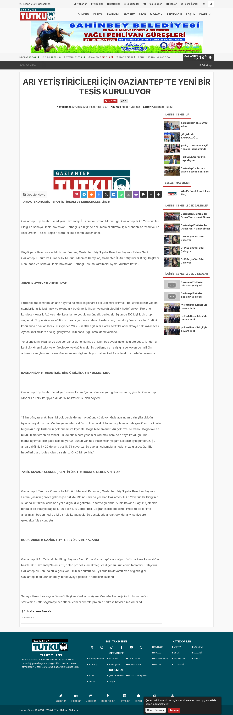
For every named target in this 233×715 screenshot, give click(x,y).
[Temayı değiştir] (204, 3)
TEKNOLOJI (174, 14)
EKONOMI (113, 14)
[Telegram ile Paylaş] (84, 194)
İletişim (112, 681)
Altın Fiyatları (115, 664)
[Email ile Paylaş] (128, 194)
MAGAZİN (156, 14)
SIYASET (129, 14)
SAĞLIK (190, 14)
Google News (34, 194)
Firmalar (125, 697)
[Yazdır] (136, 194)
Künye (92, 681)
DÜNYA (98, 14)
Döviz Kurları (134, 664)
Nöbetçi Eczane (97, 658)
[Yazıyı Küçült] (151, 194)
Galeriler (113, 4)
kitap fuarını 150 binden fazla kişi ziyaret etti (202, 65)
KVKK (91, 675)
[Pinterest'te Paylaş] (76, 194)
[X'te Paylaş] (106, 194)
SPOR (142, 14)
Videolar (97, 4)
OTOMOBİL (179, 664)
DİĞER (205, 14)
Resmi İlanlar (189, 4)
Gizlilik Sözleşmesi (137, 675)
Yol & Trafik (134, 658)
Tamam (174, 710)
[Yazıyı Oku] (143, 194)
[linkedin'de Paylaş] (114, 194)
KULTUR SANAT (162, 658)
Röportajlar (131, 4)
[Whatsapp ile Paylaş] (121, 194)
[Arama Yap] (211, 4)
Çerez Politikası (116, 675)
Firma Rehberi (152, 4)
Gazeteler (113, 658)
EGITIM (157, 664)
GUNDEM (83, 14)
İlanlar (171, 4)
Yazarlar (80, 4)
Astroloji (93, 664)
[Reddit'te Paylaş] (91, 194)
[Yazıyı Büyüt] (158, 194)
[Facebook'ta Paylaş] (99, 194)
